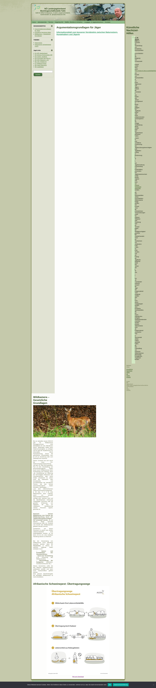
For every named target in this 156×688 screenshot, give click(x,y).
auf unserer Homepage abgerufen (138, 186)
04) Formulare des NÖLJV (43, 58)
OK (110, 684)
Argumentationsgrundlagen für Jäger (78, 27)
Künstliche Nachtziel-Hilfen (43, 32)
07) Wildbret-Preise (40, 63)
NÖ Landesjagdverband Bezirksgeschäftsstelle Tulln (53, 10)
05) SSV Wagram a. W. (42, 60)
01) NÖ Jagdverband (41, 53)
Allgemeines (38, 43)
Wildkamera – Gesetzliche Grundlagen (41, 400)
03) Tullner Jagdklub (41, 56)
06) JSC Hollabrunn (41, 62)
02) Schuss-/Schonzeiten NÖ (43, 55)
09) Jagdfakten (39, 67)
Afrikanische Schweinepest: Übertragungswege (61, 583)
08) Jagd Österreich (41, 65)
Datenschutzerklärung (121, 684)
